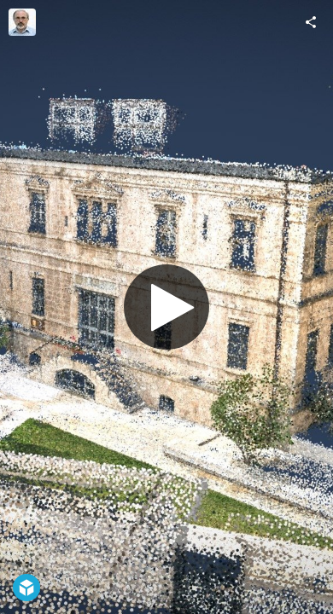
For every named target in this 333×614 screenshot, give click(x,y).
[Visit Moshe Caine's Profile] (22, 22)
